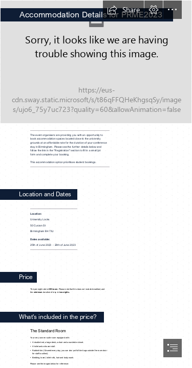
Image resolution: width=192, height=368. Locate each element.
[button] (123, 10)
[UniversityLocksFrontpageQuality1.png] (96, 62)
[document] (96, 184)
